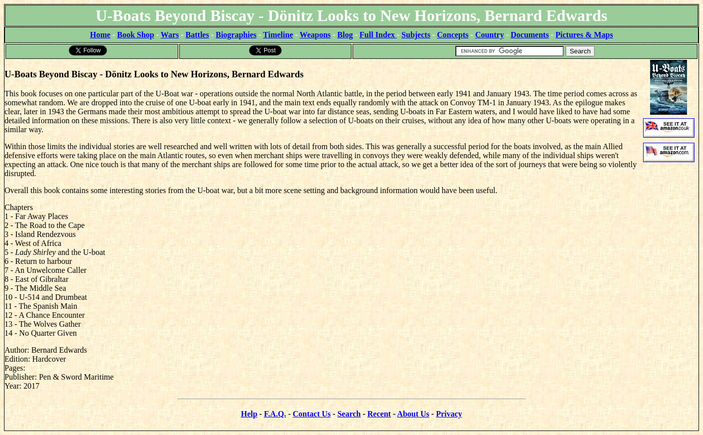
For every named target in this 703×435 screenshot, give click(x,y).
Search (349, 414)
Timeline (278, 34)
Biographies (236, 34)
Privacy (449, 414)
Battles (197, 34)
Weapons (315, 34)
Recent (379, 414)
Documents (530, 34)
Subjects (415, 34)
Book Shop (135, 34)
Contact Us (312, 414)
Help (249, 414)
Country (489, 34)
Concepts (452, 34)
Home (100, 34)
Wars (170, 34)
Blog (345, 34)
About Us (413, 414)
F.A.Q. (275, 414)
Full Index (378, 34)
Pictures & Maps (584, 34)
